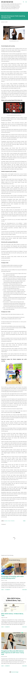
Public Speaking (11, 520)
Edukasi (5, 520)
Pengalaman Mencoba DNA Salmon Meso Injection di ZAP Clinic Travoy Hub (12, 652)
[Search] (23, 2)
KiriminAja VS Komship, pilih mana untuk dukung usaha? (12, 577)
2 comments (7, 665)
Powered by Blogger (14, 671)
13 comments (7, 589)
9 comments (7, 626)
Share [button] (24, 520)
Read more (24, 589)
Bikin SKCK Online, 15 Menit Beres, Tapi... (12, 614)
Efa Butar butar (7, 2)
